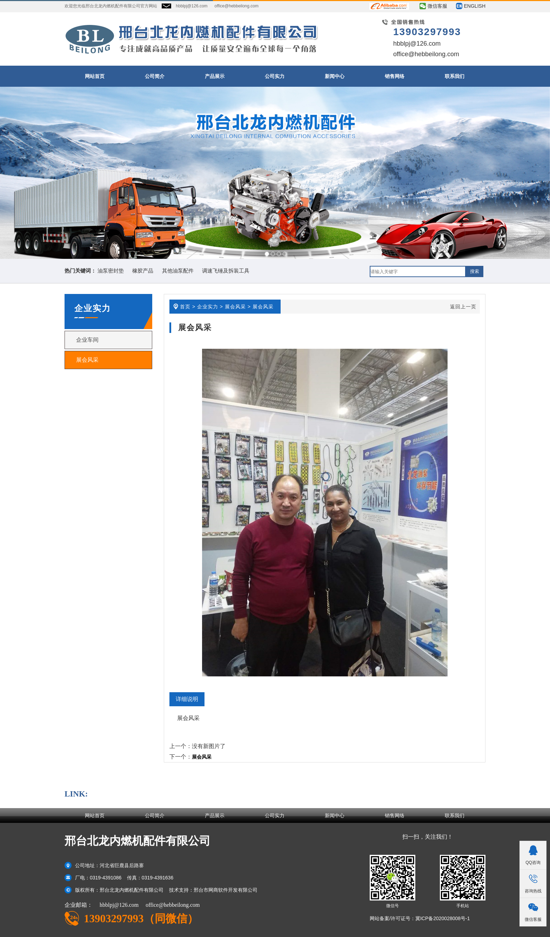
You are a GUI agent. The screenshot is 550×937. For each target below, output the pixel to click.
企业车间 (87, 340)
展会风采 (87, 360)
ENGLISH (474, 6)
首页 (185, 306)
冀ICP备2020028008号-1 (442, 918)
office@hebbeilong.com (237, 6)
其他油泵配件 (178, 271)
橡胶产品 (142, 271)
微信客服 (437, 6)
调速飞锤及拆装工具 (225, 271)
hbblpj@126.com (191, 6)
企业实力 (207, 306)
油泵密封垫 (111, 271)
